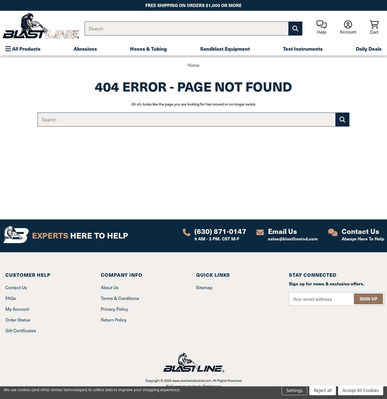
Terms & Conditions (120, 298)
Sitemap (204, 287)
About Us (110, 287)
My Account (17, 309)
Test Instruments (303, 48)
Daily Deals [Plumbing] (369, 48)
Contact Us (16, 287)
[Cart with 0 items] (374, 27)
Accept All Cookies (360, 390)
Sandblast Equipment (225, 48)
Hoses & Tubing (148, 48)
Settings (294, 390)
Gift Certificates (20, 330)
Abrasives (85, 48)
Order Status (17, 320)
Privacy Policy (114, 309)
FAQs (10, 298)
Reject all (323, 390)
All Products (23, 48)
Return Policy (114, 320)
